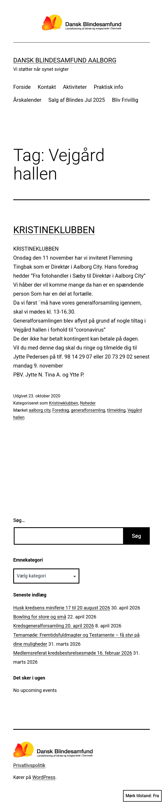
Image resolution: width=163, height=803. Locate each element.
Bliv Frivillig (125, 100)
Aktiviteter (75, 87)
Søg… (19, 520)
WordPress (43, 777)
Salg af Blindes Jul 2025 (76, 100)
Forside (22, 87)
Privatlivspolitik (29, 765)
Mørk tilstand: (142, 796)
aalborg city (40, 410)
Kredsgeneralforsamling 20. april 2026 (53, 625)
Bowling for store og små (39, 617)
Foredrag (60, 410)
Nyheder (88, 403)
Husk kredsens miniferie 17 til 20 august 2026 (61, 608)
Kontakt (47, 87)
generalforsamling (88, 410)
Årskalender (27, 100)
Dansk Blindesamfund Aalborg (64, 60)
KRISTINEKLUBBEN (54, 230)
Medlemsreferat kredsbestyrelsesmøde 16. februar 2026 (72, 653)
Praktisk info (108, 87)
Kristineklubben (63, 403)
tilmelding (116, 410)
